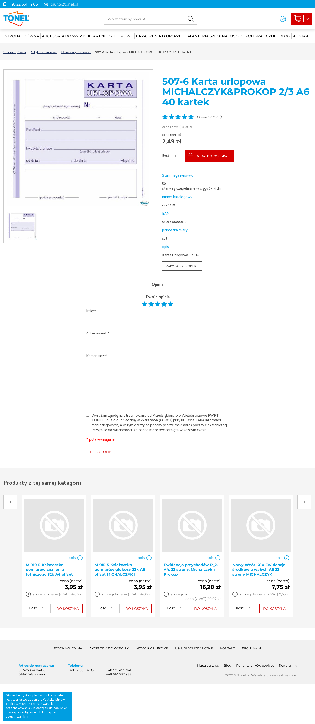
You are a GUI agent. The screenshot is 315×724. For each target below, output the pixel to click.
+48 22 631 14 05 (23, 4)
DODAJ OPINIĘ (102, 452)
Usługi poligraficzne (253, 36)
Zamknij (22, 717)
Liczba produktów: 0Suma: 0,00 (301, 19)
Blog (284, 36)
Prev (10, 502)
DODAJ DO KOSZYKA (211, 156)
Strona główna (22, 36)
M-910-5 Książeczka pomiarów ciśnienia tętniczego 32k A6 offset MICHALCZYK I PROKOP (49, 572)
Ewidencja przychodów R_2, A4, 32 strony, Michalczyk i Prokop (191, 570)
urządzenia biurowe (158, 36)
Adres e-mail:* (98, 333)
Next (304, 502)
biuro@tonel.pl (64, 4)
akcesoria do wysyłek (66, 36)
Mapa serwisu (208, 665)
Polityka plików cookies (255, 665)
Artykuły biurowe (113, 36)
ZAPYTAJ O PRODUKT (182, 266)
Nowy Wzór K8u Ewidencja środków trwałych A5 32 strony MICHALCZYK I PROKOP (259, 572)
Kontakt (301, 36)
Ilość (165, 156)
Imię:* (91, 311)
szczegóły (41, 594)
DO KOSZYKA (67, 609)
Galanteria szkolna (206, 36)
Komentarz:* (96, 356)
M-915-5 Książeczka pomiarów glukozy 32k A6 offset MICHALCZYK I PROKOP (120, 572)
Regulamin (251, 648)
